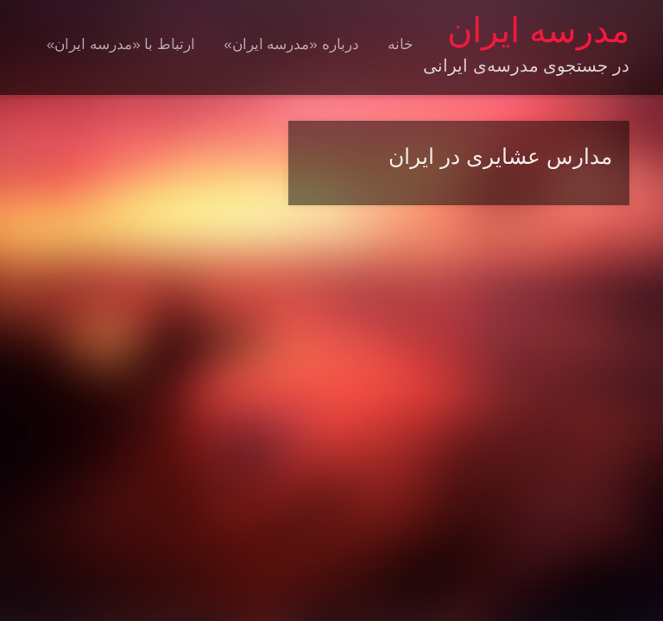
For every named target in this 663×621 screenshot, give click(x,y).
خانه (401, 44)
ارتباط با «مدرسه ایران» (121, 44)
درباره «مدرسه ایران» (291, 44)
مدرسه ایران (538, 30)
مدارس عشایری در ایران (500, 156)
